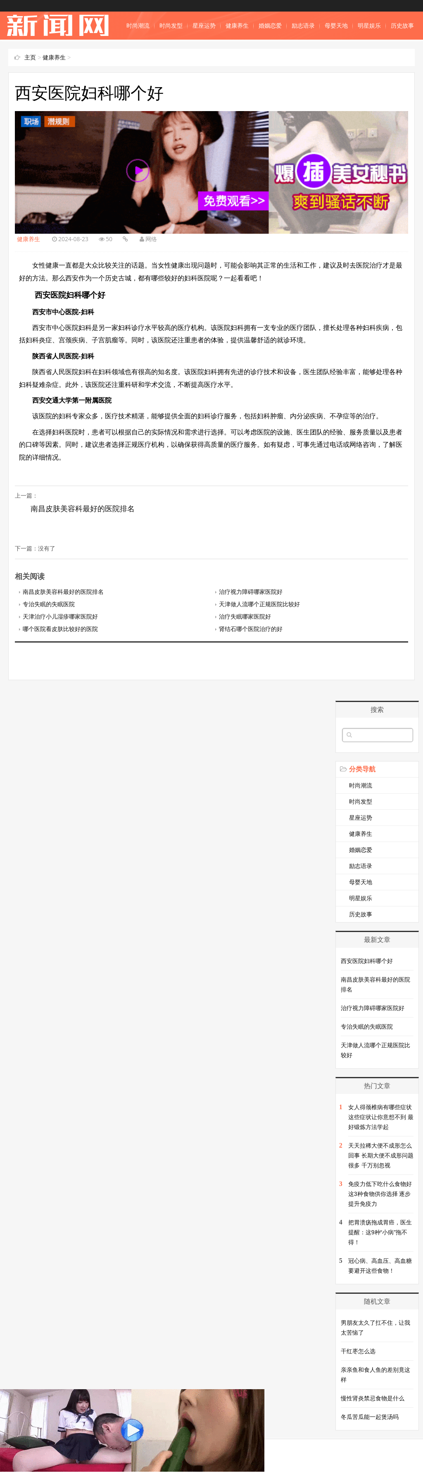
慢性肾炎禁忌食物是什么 (372, 1398)
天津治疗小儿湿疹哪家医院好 (60, 616)
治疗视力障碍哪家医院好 (251, 591)
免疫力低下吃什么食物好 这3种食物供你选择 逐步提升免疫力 (380, 1194)
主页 (30, 57)
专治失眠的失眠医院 (49, 604)
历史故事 (402, 25)
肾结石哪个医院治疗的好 (251, 629)
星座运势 (204, 25)
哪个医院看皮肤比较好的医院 (60, 629)
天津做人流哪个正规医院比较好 (259, 604)
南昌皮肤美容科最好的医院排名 (83, 509)
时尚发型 (171, 25)
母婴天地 (336, 25)
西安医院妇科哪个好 (367, 961)
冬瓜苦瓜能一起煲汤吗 (370, 1417)
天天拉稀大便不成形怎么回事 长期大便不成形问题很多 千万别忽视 (380, 1155)
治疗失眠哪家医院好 (245, 616)
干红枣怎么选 (358, 1351)
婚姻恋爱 (270, 25)
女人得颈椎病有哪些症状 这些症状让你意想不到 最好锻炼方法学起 (380, 1117)
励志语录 (303, 25)
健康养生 (237, 25)
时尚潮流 (138, 25)
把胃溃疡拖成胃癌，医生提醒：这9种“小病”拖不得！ (380, 1232)
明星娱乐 (369, 25)
